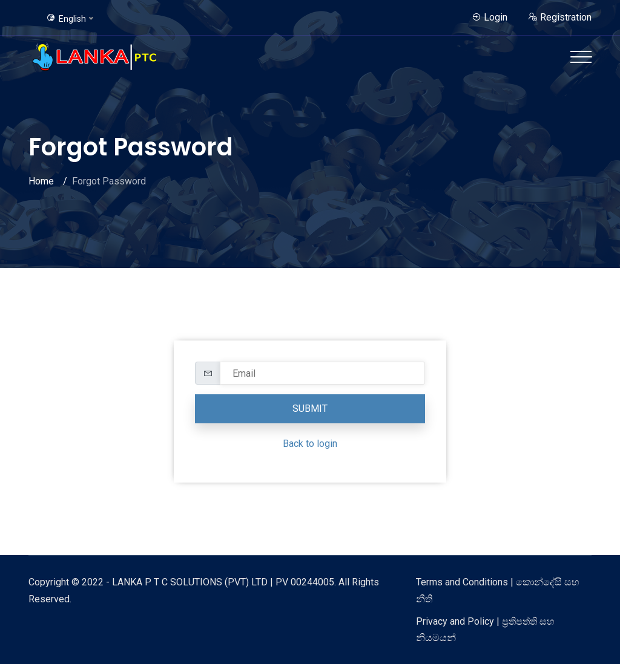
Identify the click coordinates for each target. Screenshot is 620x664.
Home (41, 181)
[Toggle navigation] (581, 57)
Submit (310, 408)
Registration (560, 17)
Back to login (310, 443)
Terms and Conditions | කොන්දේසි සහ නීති (497, 590)
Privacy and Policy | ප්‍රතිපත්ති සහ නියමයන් (485, 629)
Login (489, 17)
